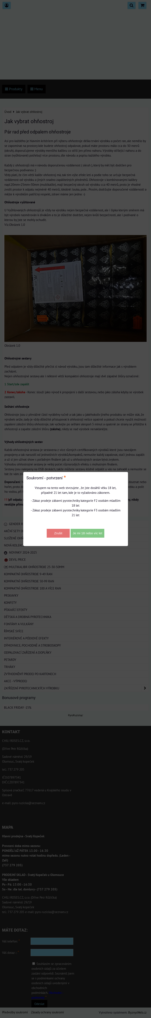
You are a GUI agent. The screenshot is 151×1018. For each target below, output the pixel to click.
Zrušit (58, 533)
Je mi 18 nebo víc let (87, 533)
